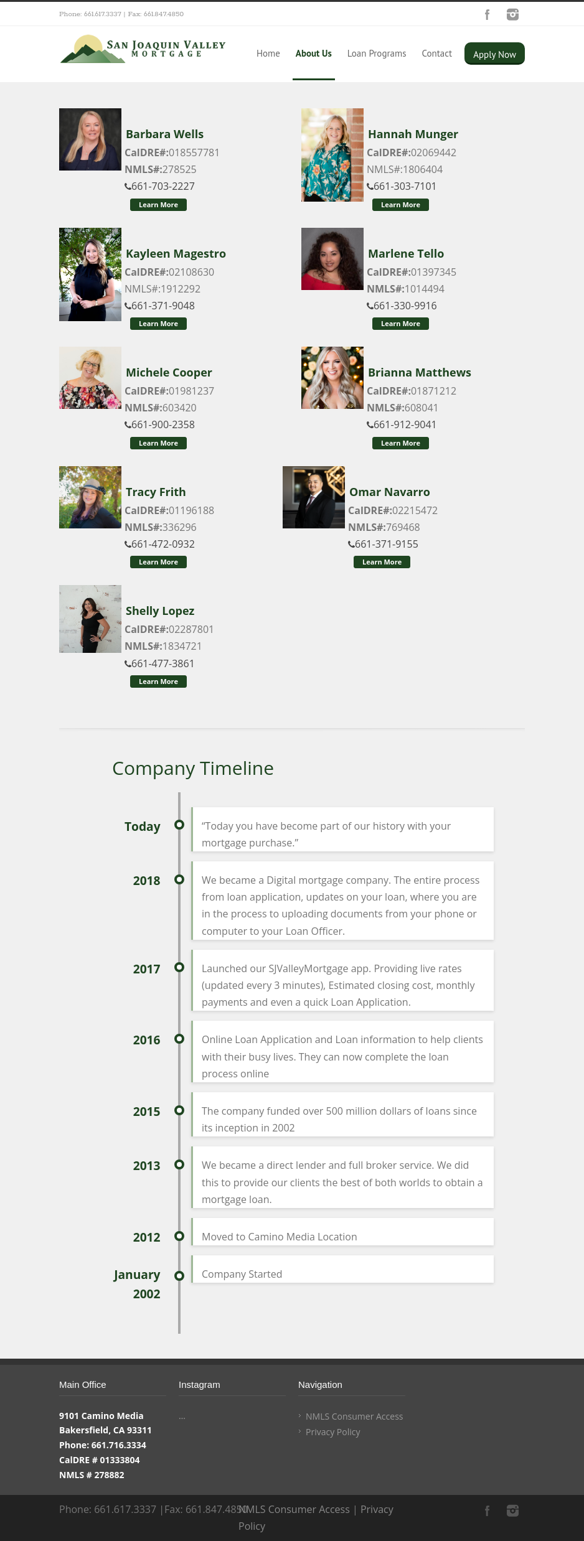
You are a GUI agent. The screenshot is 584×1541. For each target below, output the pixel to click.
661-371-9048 (160, 305)
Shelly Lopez (160, 610)
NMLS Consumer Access (354, 1416)
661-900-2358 (160, 424)
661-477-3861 (160, 663)
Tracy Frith (156, 491)
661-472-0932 (160, 544)
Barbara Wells (165, 133)
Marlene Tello (406, 253)
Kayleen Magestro (176, 253)
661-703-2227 (160, 186)
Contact (437, 53)
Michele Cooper (169, 372)
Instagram (512, 14)
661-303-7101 (402, 186)
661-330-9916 (402, 305)
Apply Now (494, 54)
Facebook (487, 14)
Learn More (158, 204)
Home (268, 53)
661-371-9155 (383, 544)
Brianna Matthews (419, 372)
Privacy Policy (333, 1432)
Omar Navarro (389, 491)
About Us (314, 53)
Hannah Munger (413, 133)
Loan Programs (377, 53)
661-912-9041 (402, 424)
